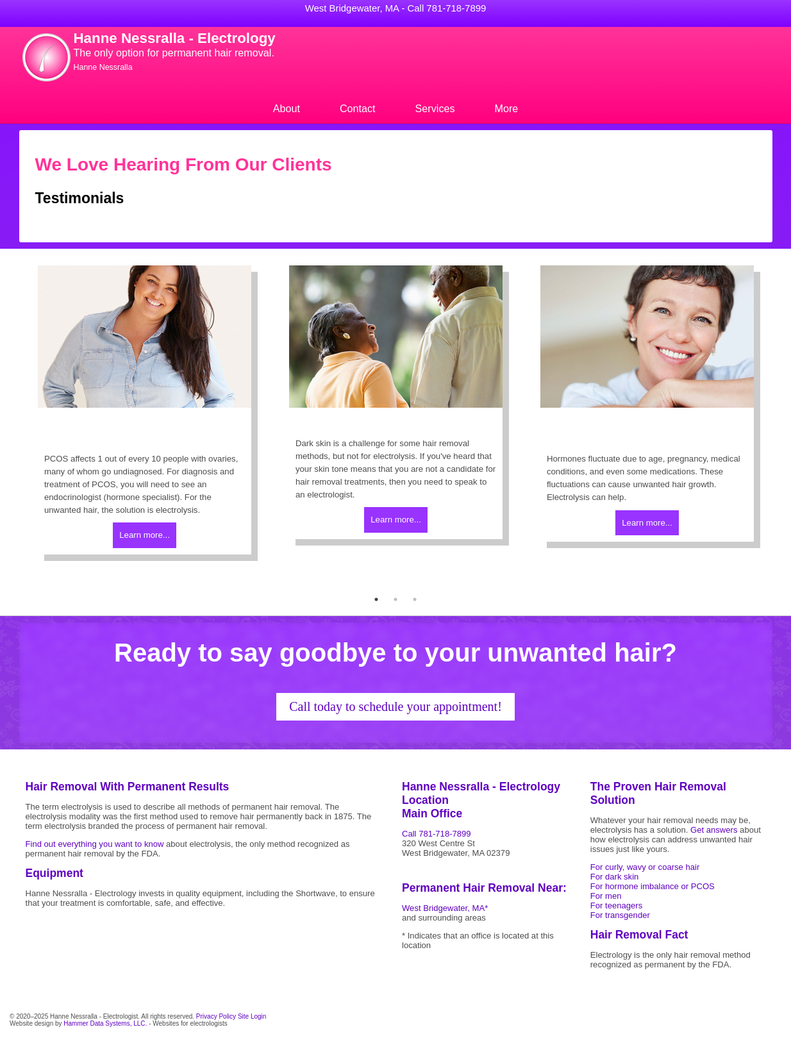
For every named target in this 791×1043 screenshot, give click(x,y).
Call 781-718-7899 (447, 8)
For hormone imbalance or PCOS (652, 886)
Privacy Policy (216, 1016)
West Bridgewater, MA (352, 8)
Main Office (432, 813)
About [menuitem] (286, 108)
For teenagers (616, 905)
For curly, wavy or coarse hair (645, 867)
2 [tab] (395, 599)
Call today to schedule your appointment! (395, 706)
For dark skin (614, 876)
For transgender (620, 915)
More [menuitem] (507, 108)
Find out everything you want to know (95, 844)
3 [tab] (414, 599)
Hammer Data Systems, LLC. (105, 1023)
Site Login (252, 1016)
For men (606, 896)
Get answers (713, 830)
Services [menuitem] (435, 108)
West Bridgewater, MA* (445, 908)
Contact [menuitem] (358, 108)
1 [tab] (376, 599)
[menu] (395, 108)
